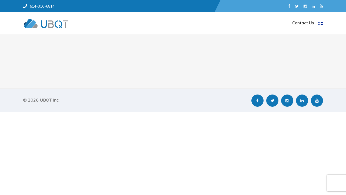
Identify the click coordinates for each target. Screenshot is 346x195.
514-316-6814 (39, 6)
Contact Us (303, 22)
